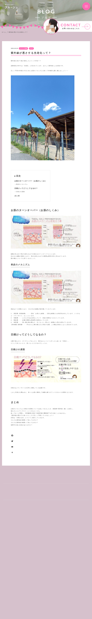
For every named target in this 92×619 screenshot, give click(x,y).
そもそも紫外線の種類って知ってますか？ (24, 420)
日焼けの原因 (20, 191)
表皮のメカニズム (22, 184)
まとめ (17, 196)
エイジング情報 (23, 48)
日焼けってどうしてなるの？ (26, 188)
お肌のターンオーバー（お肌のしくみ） (30, 181)
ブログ (31, 48)
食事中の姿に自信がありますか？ (21, 425)
